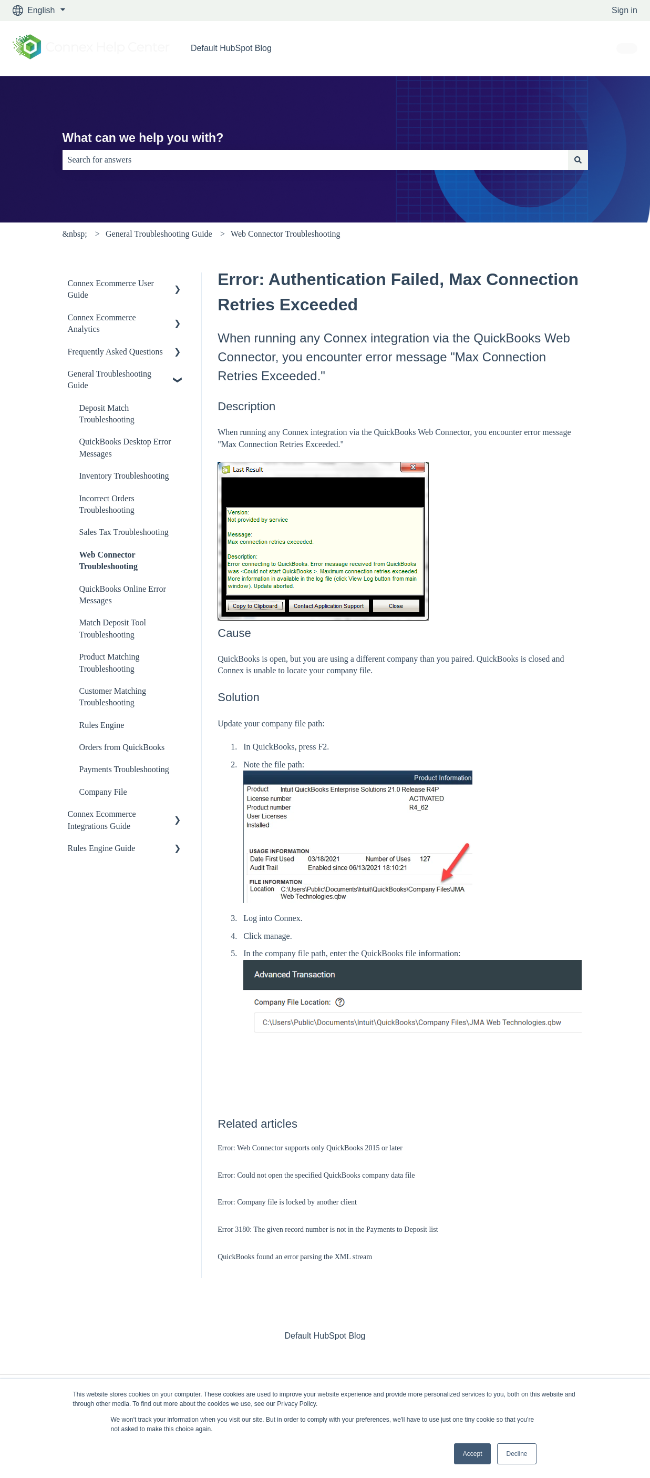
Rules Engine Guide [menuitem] (102, 848)
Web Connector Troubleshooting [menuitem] (108, 560)
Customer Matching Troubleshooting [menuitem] (113, 696)
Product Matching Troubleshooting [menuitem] (109, 662)
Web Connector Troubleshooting (285, 233)
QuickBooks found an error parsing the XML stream (295, 1257)
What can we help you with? (143, 138)
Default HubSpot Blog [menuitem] (325, 1335)
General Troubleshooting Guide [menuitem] (110, 379)
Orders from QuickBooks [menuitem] (122, 747)
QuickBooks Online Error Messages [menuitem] (122, 594)
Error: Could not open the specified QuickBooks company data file (316, 1175)
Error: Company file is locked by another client (287, 1202)
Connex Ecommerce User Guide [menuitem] (111, 289)
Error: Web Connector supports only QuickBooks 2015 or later (310, 1148)
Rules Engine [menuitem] (102, 725)
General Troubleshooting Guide (159, 233)
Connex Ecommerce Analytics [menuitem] (102, 323)
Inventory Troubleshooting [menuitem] (124, 475)
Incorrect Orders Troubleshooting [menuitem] (107, 504)
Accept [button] (472, 1453)
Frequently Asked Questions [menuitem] (115, 351)
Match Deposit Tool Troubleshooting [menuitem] (112, 628)
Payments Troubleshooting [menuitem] (124, 769)
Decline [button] (516, 1453)
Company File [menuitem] (103, 791)
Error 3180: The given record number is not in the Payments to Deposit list (328, 1229)
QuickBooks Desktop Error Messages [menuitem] (125, 447)
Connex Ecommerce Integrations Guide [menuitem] (102, 819)
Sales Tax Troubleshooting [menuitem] (124, 532)
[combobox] (315, 160)
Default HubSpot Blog (231, 48)
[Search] (578, 160)
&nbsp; (75, 233)
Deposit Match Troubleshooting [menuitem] (107, 413)
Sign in (624, 10)
